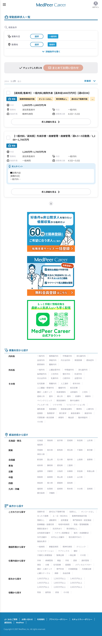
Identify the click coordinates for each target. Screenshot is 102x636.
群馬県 (60, 450)
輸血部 (71, 417)
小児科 (85, 392)
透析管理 (85, 560)
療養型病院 (53, 546)
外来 (39, 560)
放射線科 (52, 409)
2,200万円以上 (43, 587)
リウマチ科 (57, 404)
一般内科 (41, 356)
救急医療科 (61, 400)
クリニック (81, 546)
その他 (40, 421)
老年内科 (76, 383)
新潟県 (40, 459)
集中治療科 (74, 400)
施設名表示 (41, 541)
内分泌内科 (65, 360)
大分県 (80, 488)
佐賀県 (50, 488)
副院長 (48, 592)
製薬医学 (51, 413)
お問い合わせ (27, 619)
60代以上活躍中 (57, 537)
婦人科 (60, 396)
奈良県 (80, 471)
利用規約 (41, 619)
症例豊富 (64, 520)
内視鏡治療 (86, 569)
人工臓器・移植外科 (45, 387)
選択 (37, 36)
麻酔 (56, 573)
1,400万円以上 (76, 578)
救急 (39, 564)
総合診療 (74, 387)
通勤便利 (52, 520)
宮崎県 (90, 488)
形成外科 (78, 374)
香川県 (50, 482)
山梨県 (80, 459)
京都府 (50, 471)
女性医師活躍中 (43, 532)
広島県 (70, 477)
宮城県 (70, 440)
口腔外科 (66, 378)
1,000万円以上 (43, 578)
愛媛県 (60, 482)
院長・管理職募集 (81, 524)
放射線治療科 (66, 409)
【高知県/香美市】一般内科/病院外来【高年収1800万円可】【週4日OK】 (52, 93)
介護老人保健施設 (44, 555)
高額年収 (41, 511)
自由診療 (66, 573)
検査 (59, 560)
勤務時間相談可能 (79, 516)
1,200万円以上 (60, 578)
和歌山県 (90, 471)
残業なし (41, 520)
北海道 (40, 440)
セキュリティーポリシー (82, 619)
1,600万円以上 (43, 582)
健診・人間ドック (44, 392)
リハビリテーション (45, 551)
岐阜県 (40, 465)
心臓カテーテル (43, 573)
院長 (39, 592)
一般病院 (41, 546)
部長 (57, 592)
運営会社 (8, 622)
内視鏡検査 (73, 569)
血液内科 (41, 360)
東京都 (90, 450)
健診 (75, 551)
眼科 (69, 396)
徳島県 (40, 482)
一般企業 (72, 555)
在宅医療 (41, 383)
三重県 (70, 465)
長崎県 (60, 488)
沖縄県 (52, 493)
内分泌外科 (41, 378)
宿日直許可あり (75, 537)
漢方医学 (62, 413)
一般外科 (41, 369)
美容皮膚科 (75, 413)
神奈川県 (41, 454)
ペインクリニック (44, 400)
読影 (75, 560)
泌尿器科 (74, 392)
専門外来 (60, 569)
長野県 (90, 459)
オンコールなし (87, 511)
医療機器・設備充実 (45, 524)
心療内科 (90, 409)
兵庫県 (70, 471)
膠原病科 (41, 364)
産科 (51, 396)
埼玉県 (70, 450)
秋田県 (80, 440)
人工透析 (64, 383)
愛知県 (60, 465)
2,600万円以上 (76, 587)
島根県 (50, 477)
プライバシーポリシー (58, 619)
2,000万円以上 (76, 582)
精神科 (79, 409)
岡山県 (60, 477)
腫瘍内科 (52, 364)
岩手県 (60, 440)
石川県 (60, 459)
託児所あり (57, 528)
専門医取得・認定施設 (82, 520)
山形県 (90, 440)
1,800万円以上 (60, 582)
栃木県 (50, 450)
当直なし (73, 511)
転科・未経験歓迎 (81, 532)
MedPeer (20, 622)
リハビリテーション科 (75, 404)
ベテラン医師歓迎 (62, 532)
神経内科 (52, 360)
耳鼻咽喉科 (61, 392)
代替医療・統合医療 (45, 417)
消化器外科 (83, 369)
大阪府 (60, 471)
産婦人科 (41, 396)
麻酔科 (88, 396)
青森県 (50, 440)
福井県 (70, 459)
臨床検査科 (83, 417)
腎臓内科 (52, 383)
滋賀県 (40, 471)
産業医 (40, 413)
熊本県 (70, 488)
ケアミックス (63, 551)
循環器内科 (53, 356)
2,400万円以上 (60, 587)
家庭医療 (78, 360)
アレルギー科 (42, 404)
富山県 (50, 459)
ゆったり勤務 (42, 516)
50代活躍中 (42, 537)
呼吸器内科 (67, 356)
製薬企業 (60, 555)
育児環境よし (72, 528)
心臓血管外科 (54, 369)
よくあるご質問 (10, 619)
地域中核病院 (63, 524)
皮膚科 (78, 396)
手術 (67, 560)
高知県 (70, 482)
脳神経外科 (41, 374)
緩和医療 (41, 409)
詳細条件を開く (50, 51)
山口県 (80, 477)
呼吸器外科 (69, 369)
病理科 (61, 417)
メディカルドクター (83, 564)
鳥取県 (40, 477)
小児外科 (54, 374)
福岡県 (40, 488)
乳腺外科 (54, 378)
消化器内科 (81, 356)
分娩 (47, 564)
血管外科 (78, 378)
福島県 (40, 444)
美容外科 (88, 413)
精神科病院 (67, 546)
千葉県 (80, 450)
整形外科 (66, 374)
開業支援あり (42, 528)
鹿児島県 (41, 493)
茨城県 (40, 450)
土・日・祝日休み (60, 516)
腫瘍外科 (62, 387)
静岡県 (50, 465)
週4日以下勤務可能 (57, 511)
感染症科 (90, 360)
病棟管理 (49, 560)
